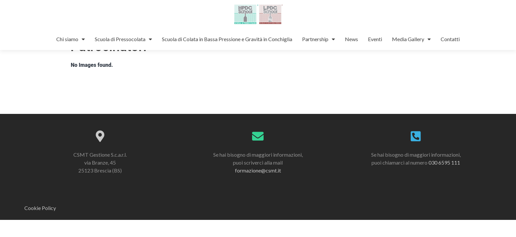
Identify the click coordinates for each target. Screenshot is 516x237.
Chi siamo (70, 39)
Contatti (450, 39)
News (351, 39)
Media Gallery (411, 39)
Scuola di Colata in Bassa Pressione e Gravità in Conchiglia (227, 39)
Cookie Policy (40, 222)
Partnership (318, 39)
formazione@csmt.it (258, 184)
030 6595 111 (444, 176)
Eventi (375, 39)
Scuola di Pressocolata (123, 39)
